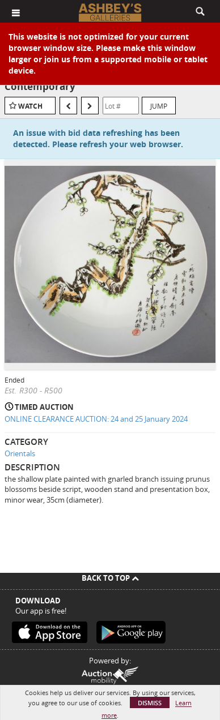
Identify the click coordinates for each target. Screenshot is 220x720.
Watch (30, 106)
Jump (158, 105)
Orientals (20, 453)
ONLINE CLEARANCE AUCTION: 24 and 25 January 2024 (96, 419)
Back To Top (110, 578)
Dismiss (150, 702)
